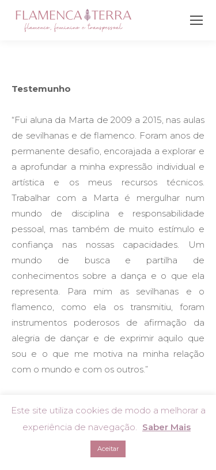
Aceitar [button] (108, 449)
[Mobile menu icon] (196, 20)
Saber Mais (166, 426)
